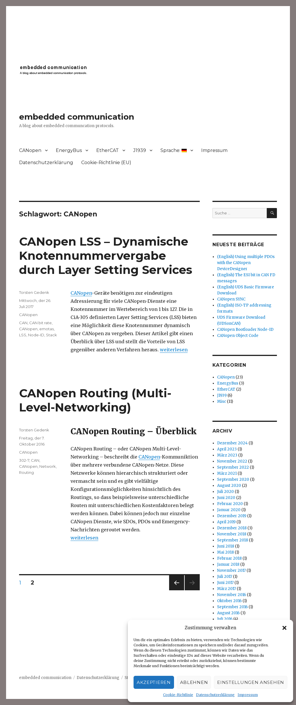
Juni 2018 (225, 546)
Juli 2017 (224, 576)
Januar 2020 (228, 509)
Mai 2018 (225, 552)
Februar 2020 (230, 503)
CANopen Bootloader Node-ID (245, 329)
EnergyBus (69, 150)
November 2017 (231, 570)
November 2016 (231, 594)
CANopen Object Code (237, 335)
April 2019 (226, 522)
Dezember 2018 (232, 528)
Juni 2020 (226, 497)
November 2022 (232, 461)
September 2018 (232, 540)
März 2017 (226, 588)
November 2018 (231, 534)
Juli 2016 (224, 619)
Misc (221, 401)
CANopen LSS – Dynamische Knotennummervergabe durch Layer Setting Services (105, 255)
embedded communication (76, 117)
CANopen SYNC (231, 299)
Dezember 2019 (231, 515)
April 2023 (227, 449)
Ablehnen (194, 682)
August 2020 (229, 485)
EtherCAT (107, 150)
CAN (23, 322)
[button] (284, 628)
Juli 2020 (225, 491)
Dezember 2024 (232, 443)
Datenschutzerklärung (215, 695)
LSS (22, 335)
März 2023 (227, 455)
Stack (51, 335)
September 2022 (233, 467)
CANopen (30, 150)
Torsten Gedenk (34, 292)
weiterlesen (174, 349)
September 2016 (232, 606)
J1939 (139, 150)
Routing (26, 472)
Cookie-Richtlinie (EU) (106, 162)
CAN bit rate (40, 322)
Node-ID (36, 335)
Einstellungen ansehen (250, 682)
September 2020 (233, 479)
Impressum (248, 695)
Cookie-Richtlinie (178, 695)
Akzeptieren (154, 682)
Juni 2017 (225, 582)
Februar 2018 (229, 558)
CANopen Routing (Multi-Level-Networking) (95, 400)
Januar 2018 (228, 564)
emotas (46, 328)
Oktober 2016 (229, 600)
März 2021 (227, 473)
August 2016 (228, 613)
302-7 (24, 460)
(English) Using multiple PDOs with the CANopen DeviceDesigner (246, 262)
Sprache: (173, 150)
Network (47, 466)
